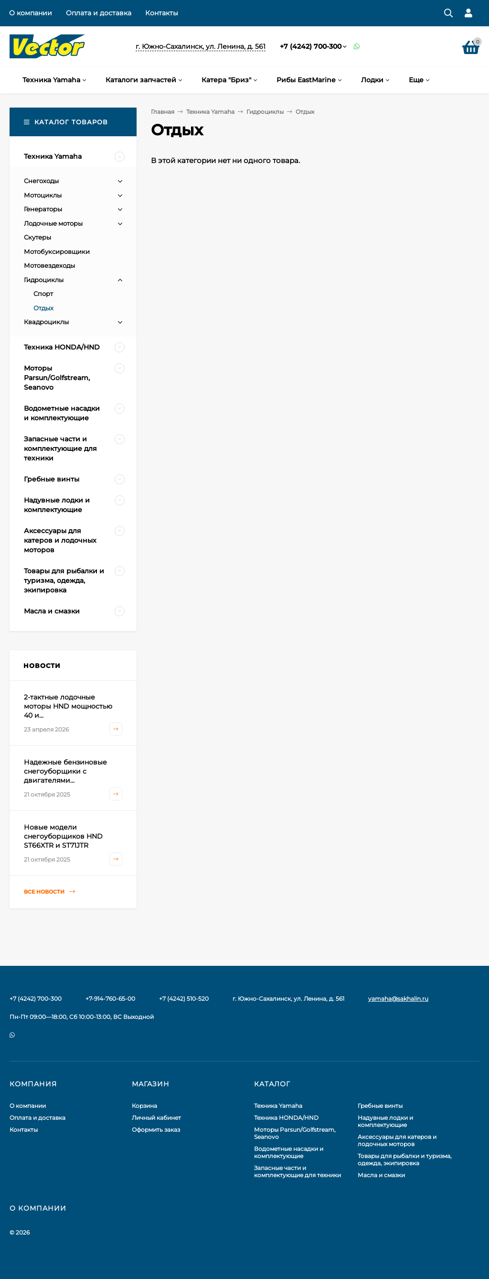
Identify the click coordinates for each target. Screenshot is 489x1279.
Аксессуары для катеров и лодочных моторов (397, 1140)
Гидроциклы (265, 111)
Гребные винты (380, 1105)
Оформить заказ (156, 1129)
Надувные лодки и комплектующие (385, 1121)
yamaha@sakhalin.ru (398, 998)
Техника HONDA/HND (286, 1117)
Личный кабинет (156, 1117)
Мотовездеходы (49, 265)
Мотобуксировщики (57, 251)
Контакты (161, 13)
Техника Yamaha (210, 111)
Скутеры (37, 237)
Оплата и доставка (98, 13)
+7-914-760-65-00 (110, 998)
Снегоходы (41, 181)
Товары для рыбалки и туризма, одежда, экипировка (405, 1159)
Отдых (43, 308)
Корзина (144, 1105)
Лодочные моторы (53, 223)
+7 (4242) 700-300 (310, 46)
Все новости (49, 892)
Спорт (43, 293)
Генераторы (43, 209)
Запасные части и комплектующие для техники (297, 1171)
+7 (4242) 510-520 (184, 998)
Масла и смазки (381, 1175)
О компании (30, 13)
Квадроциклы (46, 322)
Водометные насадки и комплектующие (288, 1152)
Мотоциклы (43, 195)
